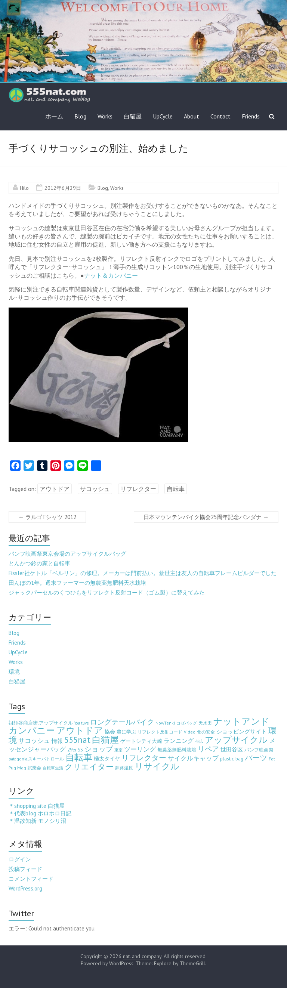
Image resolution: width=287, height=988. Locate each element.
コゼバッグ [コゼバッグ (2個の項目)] (186, 723)
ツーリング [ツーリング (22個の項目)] (140, 749)
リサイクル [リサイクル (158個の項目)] (157, 766)
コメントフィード (31, 878)
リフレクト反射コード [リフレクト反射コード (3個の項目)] (160, 732)
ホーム (54, 116)
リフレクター (138, 489)
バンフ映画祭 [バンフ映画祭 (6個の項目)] (259, 749)
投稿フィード (25, 869)
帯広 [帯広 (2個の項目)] (199, 741)
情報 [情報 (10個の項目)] (57, 740)
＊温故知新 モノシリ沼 (37, 820)
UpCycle (163, 116)
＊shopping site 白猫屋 (37, 805)
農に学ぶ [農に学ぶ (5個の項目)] (126, 732)
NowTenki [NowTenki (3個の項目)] (165, 723)
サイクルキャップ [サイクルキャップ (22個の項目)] (193, 758)
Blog (80, 116)
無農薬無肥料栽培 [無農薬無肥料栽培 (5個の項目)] (176, 750)
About (191, 116)
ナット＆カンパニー (111, 275)
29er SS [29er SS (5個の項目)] (75, 750)
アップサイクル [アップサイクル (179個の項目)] (236, 739)
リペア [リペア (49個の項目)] (208, 748)
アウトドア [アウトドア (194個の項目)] (79, 730)
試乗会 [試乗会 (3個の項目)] (34, 768)
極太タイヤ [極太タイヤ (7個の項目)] (107, 758)
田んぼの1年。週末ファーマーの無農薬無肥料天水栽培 (77, 582)
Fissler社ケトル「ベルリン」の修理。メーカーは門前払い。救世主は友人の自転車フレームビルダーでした (143, 573)
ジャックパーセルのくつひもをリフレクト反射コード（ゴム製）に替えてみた (107, 592)
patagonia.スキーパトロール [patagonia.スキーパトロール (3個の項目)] (36, 759)
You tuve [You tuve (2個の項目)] (81, 723)
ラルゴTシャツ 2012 (47, 517)
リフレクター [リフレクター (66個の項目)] (143, 758)
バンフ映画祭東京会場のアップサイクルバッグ (67, 553)
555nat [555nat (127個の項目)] (77, 739)
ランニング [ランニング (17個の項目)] (179, 740)
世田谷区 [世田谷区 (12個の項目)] (231, 749)
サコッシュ (95, 489)
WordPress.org (25, 888)
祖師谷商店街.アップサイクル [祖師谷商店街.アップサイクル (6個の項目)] (41, 722)
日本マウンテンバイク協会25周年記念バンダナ (206, 517)
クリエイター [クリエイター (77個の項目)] (89, 767)
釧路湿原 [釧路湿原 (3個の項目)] (124, 768)
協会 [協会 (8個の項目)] (110, 731)
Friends (251, 116)
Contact (220, 116)
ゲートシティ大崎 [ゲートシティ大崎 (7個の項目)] (141, 741)
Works (105, 116)
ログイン (20, 859)
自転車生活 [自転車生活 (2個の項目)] (53, 768)
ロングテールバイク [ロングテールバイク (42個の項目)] (122, 721)
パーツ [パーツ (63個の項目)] (256, 758)
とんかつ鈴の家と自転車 (39, 563)
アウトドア (55, 489)
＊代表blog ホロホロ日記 (40, 813)
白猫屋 (133, 116)
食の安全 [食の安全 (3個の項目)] (206, 732)
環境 (14, 671)
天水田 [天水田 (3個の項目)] (205, 723)
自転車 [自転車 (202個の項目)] (78, 757)
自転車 (176, 489)
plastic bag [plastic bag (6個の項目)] (231, 758)
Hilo (24, 188)
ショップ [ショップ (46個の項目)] (98, 748)
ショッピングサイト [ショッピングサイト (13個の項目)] (241, 731)
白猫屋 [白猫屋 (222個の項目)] (105, 739)
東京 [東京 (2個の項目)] (118, 750)
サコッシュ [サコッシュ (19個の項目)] (34, 741)
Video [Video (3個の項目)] (189, 732)
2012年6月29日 (62, 188)
